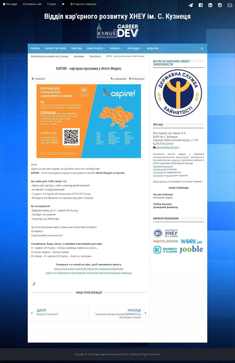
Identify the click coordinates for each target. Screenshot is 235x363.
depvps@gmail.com (167, 147)
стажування (118, 78)
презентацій (159, 169)
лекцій (169, 175)
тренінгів (158, 175)
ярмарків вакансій (162, 166)
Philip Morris (136, 78)
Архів (51, 4)
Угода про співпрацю (83, 4)
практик (175, 160)
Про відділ (10, 4)
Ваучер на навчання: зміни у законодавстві (171, 63)
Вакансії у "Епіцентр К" (47, 314)
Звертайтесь (160, 181)
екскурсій (158, 172)
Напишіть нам (32, 4)
